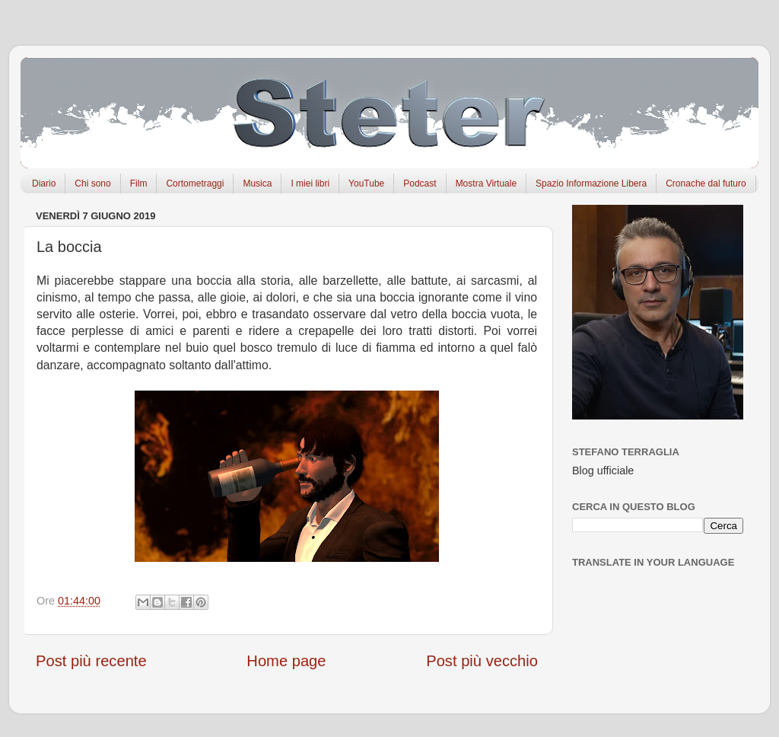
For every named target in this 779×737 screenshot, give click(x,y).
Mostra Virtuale (486, 183)
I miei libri (310, 183)
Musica (257, 183)
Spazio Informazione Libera (591, 183)
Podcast (419, 183)
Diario (44, 183)
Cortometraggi (195, 183)
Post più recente (91, 660)
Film (139, 183)
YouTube (366, 183)
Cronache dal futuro (706, 183)
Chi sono (92, 183)
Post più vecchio (482, 660)
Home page (286, 660)
